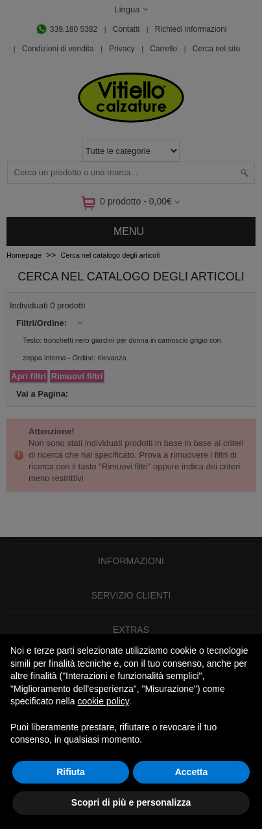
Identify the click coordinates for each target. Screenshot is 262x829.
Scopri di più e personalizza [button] (131, 802)
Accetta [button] (191, 772)
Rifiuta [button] (70, 772)
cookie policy (103, 701)
